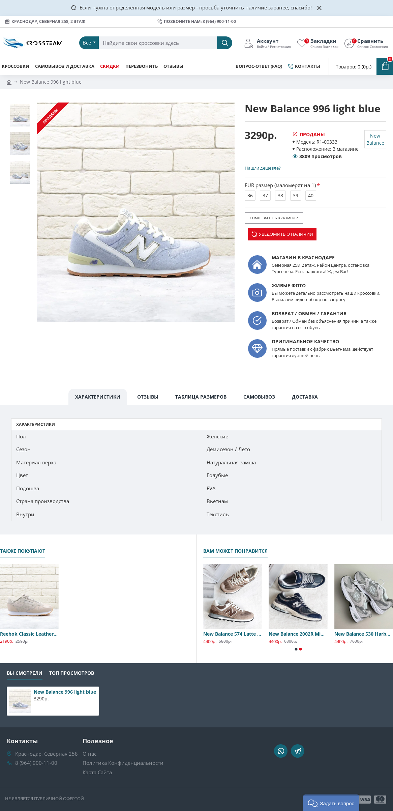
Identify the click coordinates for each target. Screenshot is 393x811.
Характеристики (97, 397)
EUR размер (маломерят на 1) (280, 185)
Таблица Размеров (200, 397)
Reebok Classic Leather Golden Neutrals (29, 634)
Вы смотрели (24, 673)
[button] (296, 649)
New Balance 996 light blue (65, 692)
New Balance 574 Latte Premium (232, 634)
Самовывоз (259, 397)
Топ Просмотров (71, 673)
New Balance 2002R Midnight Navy (298, 634)
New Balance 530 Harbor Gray (363, 634)
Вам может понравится (235, 551)
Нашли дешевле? (262, 168)
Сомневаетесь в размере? (274, 217)
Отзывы (147, 397)
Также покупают (22, 551)
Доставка (305, 397)
